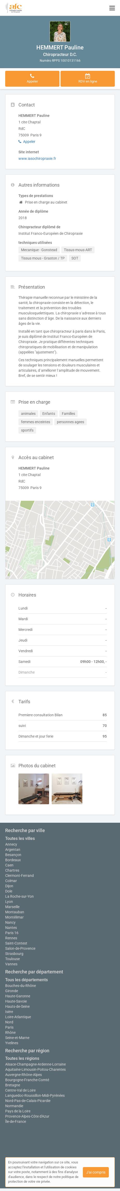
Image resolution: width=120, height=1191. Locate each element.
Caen (9, 865)
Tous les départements (26, 979)
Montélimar (14, 917)
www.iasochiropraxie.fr (37, 158)
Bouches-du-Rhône (20, 986)
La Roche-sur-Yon (19, 896)
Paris (9, 1027)
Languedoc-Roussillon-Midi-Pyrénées (35, 1095)
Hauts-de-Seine (17, 1006)
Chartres (12, 870)
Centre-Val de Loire (20, 1090)
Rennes (11, 938)
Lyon (9, 901)
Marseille (12, 907)
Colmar (11, 881)
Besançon (13, 855)
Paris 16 (11, 933)
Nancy (10, 922)
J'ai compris (95, 1172)
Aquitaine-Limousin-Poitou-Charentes (35, 1069)
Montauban (14, 912)
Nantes (11, 928)
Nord (9, 1022)
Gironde (11, 991)
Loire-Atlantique (18, 1017)
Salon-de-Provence (20, 948)
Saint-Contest (16, 943)
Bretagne (12, 1085)
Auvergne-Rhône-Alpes (23, 1075)
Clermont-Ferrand (19, 875)
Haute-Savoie (16, 1001)
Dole (8, 891)
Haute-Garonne (17, 996)
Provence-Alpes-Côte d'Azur (27, 1116)
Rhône (10, 1032)
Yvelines (11, 1043)
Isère (9, 1012)
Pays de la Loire (17, 1111)
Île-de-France (15, 1121)
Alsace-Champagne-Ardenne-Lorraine (35, 1064)
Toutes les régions (22, 1058)
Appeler (26, 142)
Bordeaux (13, 860)
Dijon (9, 886)
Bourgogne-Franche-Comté (27, 1080)
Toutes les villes (20, 838)
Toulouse (12, 959)
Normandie (14, 1106)
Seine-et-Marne (17, 1038)
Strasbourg (14, 954)
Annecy (11, 844)
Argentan (12, 849)
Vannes (11, 964)
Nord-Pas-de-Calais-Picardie (27, 1101)
